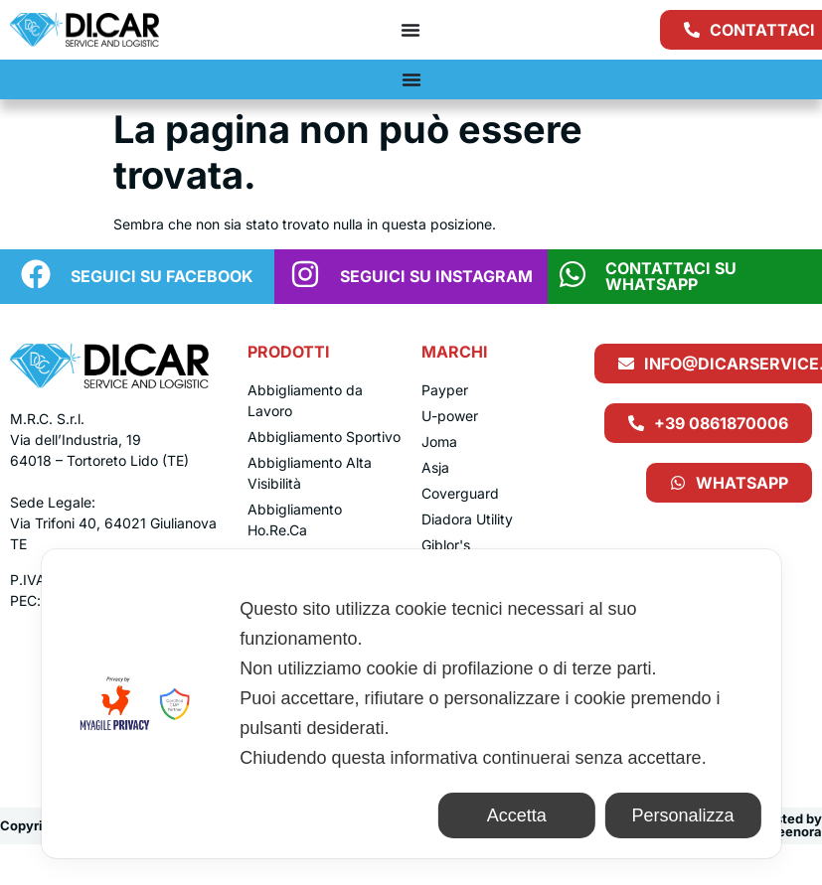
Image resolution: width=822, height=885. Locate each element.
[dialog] (410, 703)
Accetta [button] (517, 815)
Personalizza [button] (682, 815)
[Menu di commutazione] (410, 30)
